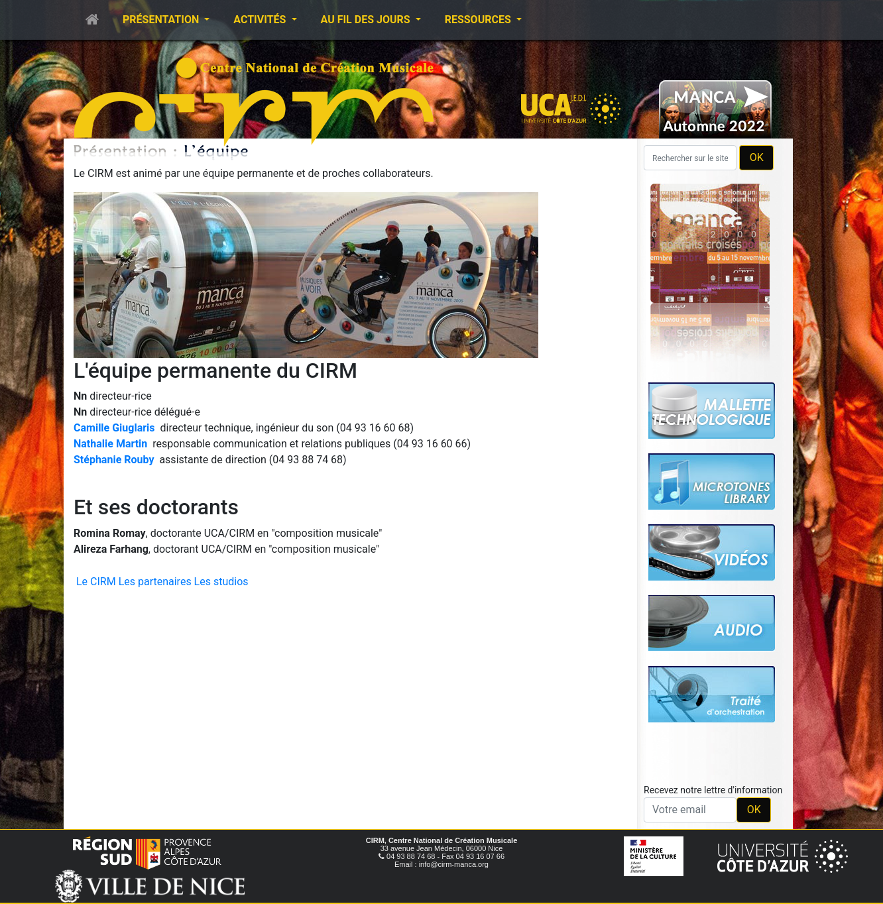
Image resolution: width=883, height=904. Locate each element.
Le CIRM (96, 581)
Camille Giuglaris (114, 428)
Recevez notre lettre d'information (713, 790)
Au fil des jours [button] (367, 19)
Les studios (221, 581)
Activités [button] (260, 19)
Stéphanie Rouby (114, 459)
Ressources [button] (479, 19)
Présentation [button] (162, 19)
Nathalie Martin (110, 443)
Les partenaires (155, 581)
